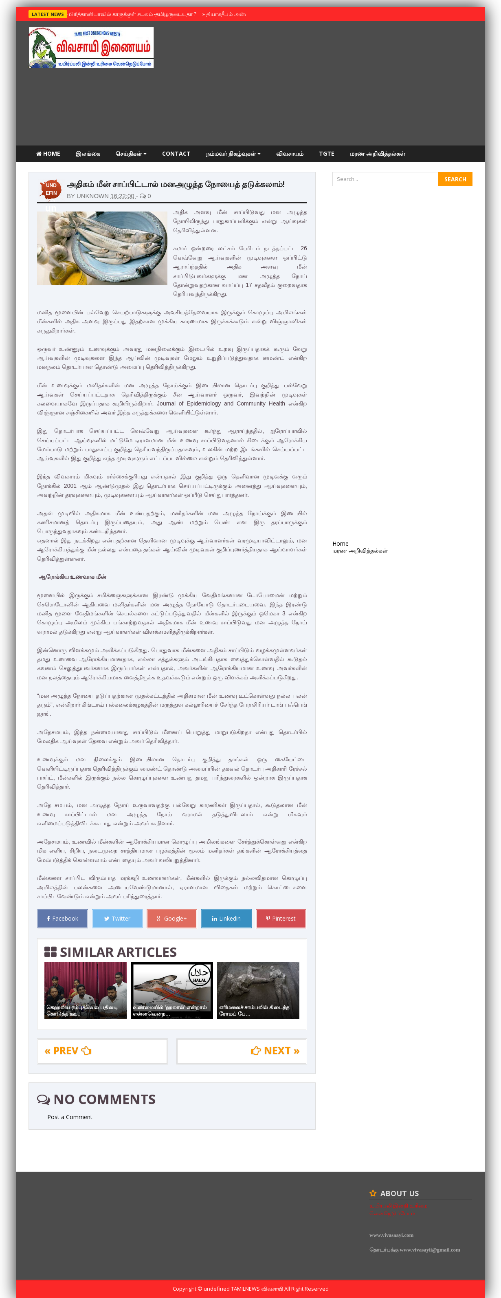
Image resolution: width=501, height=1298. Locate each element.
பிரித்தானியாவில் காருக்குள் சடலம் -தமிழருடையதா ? (130, 14)
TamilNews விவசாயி (257, 1288)
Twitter (117, 918)
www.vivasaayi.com (391, 1235)
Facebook (62, 918)
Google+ (172, 918)
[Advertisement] (324, 84)
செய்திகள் (131, 153)
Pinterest (281, 918)
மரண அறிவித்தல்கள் (377, 153)
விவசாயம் (289, 153)
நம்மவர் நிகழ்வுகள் (233, 153)
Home (48, 153)
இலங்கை (88, 153)
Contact (176, 153)
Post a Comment (69, 1117)
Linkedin (226, 918)
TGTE (326, 153)
